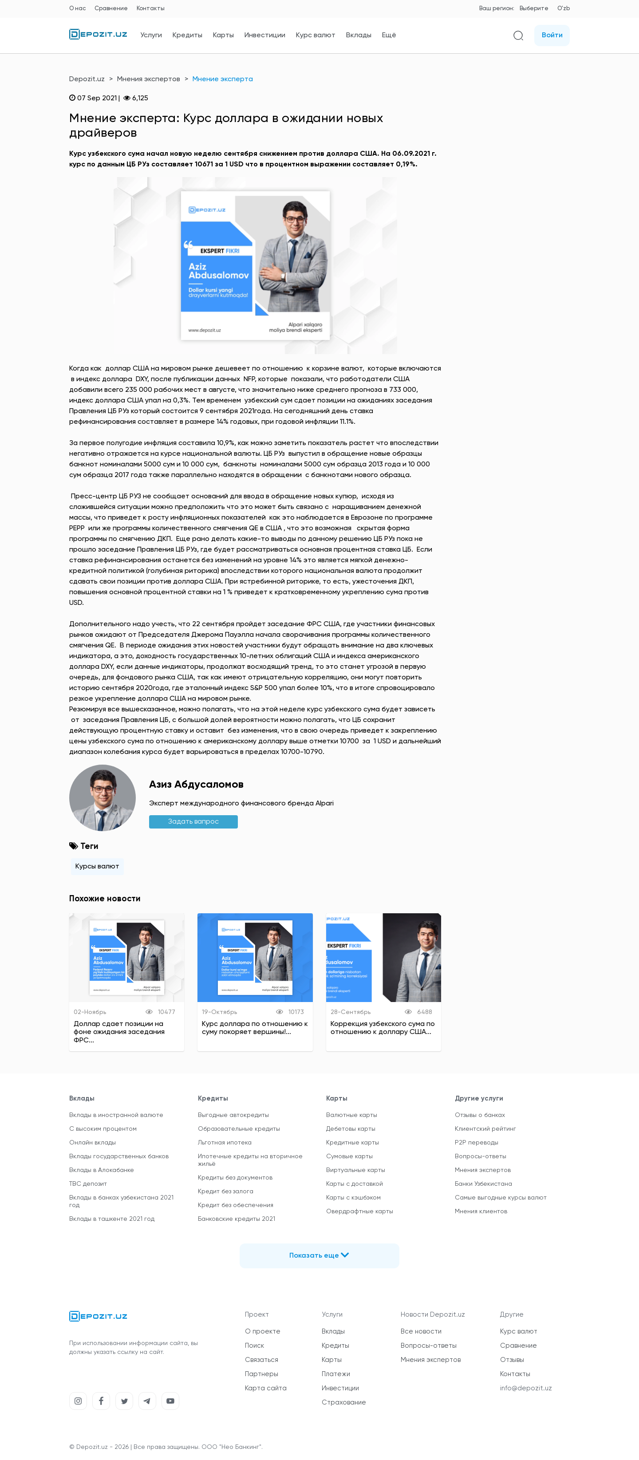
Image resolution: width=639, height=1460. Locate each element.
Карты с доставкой (354, 1184)
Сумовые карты (349, 1156)
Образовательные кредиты (239, 1129)
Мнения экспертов (148, 79)
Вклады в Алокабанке (101, 1170)
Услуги (151, 35)
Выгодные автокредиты (233, 1115)
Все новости (421, 1331)
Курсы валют (97, 866)
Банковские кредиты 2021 (236, 1219)
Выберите (534, 9)
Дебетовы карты (350, 1129)
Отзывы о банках (480, 1115)
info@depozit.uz (526, 1388)
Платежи (336, 1374)
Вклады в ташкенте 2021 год (111, 1219)
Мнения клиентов (481, 1211)
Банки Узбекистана (483, 1184)
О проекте (262, 1331)
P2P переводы (476, 1143)
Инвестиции (265, 35)
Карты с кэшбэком (353, 1198)
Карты (223, 35)
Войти (552, 35)
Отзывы (512, 1360)
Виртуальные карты (355, 1170)
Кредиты (187, 35)
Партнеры (261, 1374)
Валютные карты (351, 1115)
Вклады (358, 35)
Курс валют (315, 35)
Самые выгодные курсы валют (501, 1198)
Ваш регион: (496, 9)
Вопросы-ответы (480, 1156)
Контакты (151, 9)
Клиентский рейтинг (485, 1129)
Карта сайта (266, 1388)
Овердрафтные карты (359, 1211)
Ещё (389, 35)
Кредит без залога (225, 1191)
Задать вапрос (193, 821)
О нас (77, 9)
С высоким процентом (103, 1129)
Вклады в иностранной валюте (116, 1115)
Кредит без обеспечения (235, 1205)
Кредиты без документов (235, 1178)
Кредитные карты (352, 1143)
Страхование (344, 1402)
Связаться (261, 1360)
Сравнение (111, 9)
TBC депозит (88, 1184)
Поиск (254, 1345)
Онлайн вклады (92, 1143)
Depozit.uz (87, 79)
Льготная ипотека (225, 1143)
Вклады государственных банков (119, 1156)
